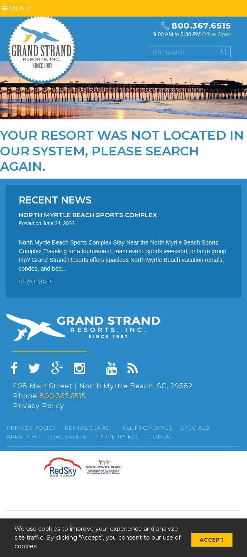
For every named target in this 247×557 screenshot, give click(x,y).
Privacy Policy (38, 406)
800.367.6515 (201, 26)
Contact (162, 436)
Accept (212, 540)
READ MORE (37, 281)
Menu (16, 8)
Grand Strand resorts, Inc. (41, 48)
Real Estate (67, 436)
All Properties (147, 427)
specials (194, 427)
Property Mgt (117, 436)
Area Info (23, 436)
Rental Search (89, 427)
